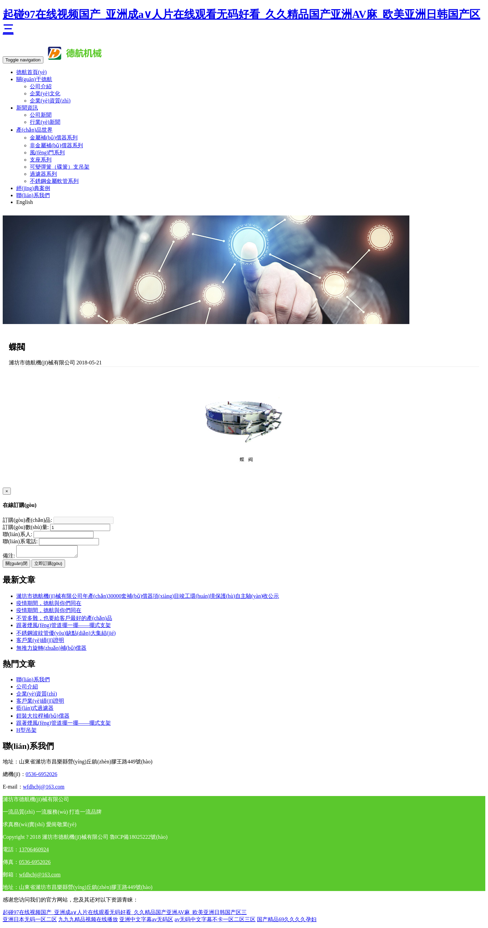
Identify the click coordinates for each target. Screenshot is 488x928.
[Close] (7, 491)
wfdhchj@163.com (44, 789)
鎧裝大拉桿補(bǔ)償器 (42, 718)
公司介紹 (41, 86)
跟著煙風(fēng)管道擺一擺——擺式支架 (63, 627)
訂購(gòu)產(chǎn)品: (27, 520)
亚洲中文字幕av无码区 (146, 921)
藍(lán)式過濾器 (35, 710)
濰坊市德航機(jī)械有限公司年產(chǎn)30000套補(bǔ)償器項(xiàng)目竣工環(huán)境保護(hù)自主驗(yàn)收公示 (147, 598)
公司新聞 (41, 115)
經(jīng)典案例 (33, 188)
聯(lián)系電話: (20, 541)
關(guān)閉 (16, 565)
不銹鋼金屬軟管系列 (54, 181)
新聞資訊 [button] (27, 108)
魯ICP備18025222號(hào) (139, 839)
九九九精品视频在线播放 (88, 921)
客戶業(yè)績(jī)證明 (40, 642)
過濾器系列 (43, 174)
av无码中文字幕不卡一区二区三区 (215, 921)
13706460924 (34, 851)
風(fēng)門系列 (47, 152)
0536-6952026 (41, 776)
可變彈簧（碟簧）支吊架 (59, 167)
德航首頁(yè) (31, 72)
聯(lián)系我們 (33, 195)
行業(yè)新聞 (45, 122)
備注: (9, 558)
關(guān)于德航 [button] (34, 79)
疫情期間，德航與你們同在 (48, 612)
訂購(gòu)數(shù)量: (26, 527)
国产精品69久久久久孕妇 (287, 921)
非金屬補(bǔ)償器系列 (56, 145)
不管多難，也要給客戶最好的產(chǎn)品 (64, 620)
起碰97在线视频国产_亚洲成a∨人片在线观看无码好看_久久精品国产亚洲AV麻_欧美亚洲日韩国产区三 (125, 914)
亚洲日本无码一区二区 (30, 921)
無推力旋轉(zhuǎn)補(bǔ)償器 (51, 650)
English (24, 202)
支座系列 (41, 160)
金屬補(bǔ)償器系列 (54, 137)
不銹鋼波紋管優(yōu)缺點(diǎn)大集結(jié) (66, 635)
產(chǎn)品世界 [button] (34, 130)
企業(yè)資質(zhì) (50, 100)
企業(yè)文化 (45, 93)
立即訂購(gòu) (48, 565)
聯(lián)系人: (17, 534)
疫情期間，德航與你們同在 (48, 605)
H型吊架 (26, 732)
